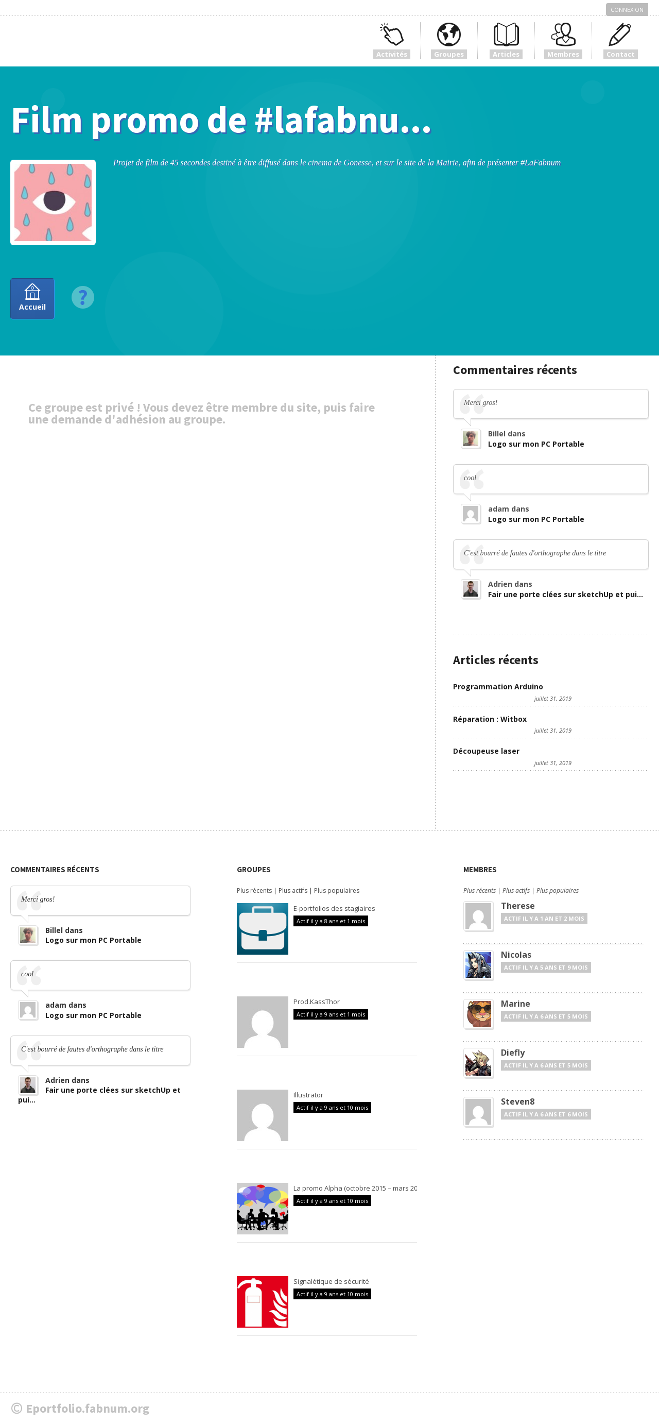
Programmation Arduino (498, 686)
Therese (518, 905)
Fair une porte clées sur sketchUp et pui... (565, 594)
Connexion (627, 9)
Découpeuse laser (486, 751)
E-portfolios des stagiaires (334, 908)
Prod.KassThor (316, 1001)
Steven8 (517, 1101)
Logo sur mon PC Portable (536, 444)
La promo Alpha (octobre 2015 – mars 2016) (359, 1188)
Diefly (513, 1052)
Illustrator (308, 1094)
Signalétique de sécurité (331, 1281)
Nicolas (516, 954)
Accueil (32, 307)
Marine (515, 1003)
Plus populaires (336, 890)
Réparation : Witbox (490, 719)
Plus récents (254, 890)
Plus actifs (293, 890)
